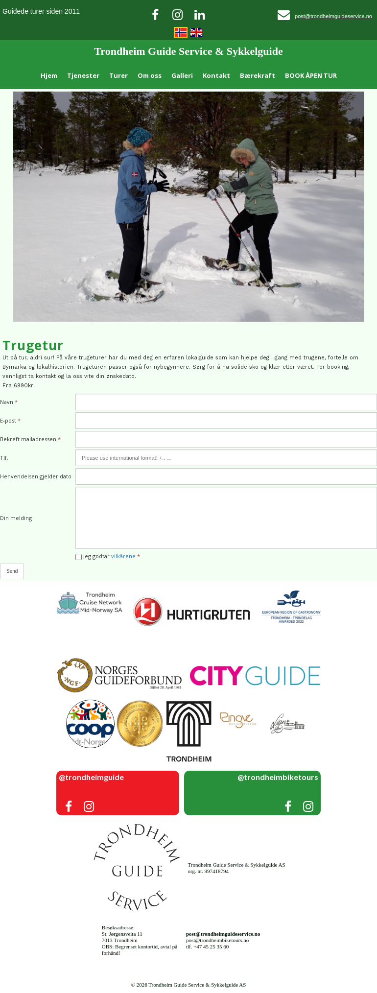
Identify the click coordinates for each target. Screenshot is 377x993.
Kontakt (216, 75)
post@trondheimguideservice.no (333, 16)
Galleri (182, 75)
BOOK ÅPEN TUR (311, 75)
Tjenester (83, 75)
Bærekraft (257, 75)
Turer (118, 75)
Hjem (49, 75)
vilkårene (123, 556)
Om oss (150, 75)
